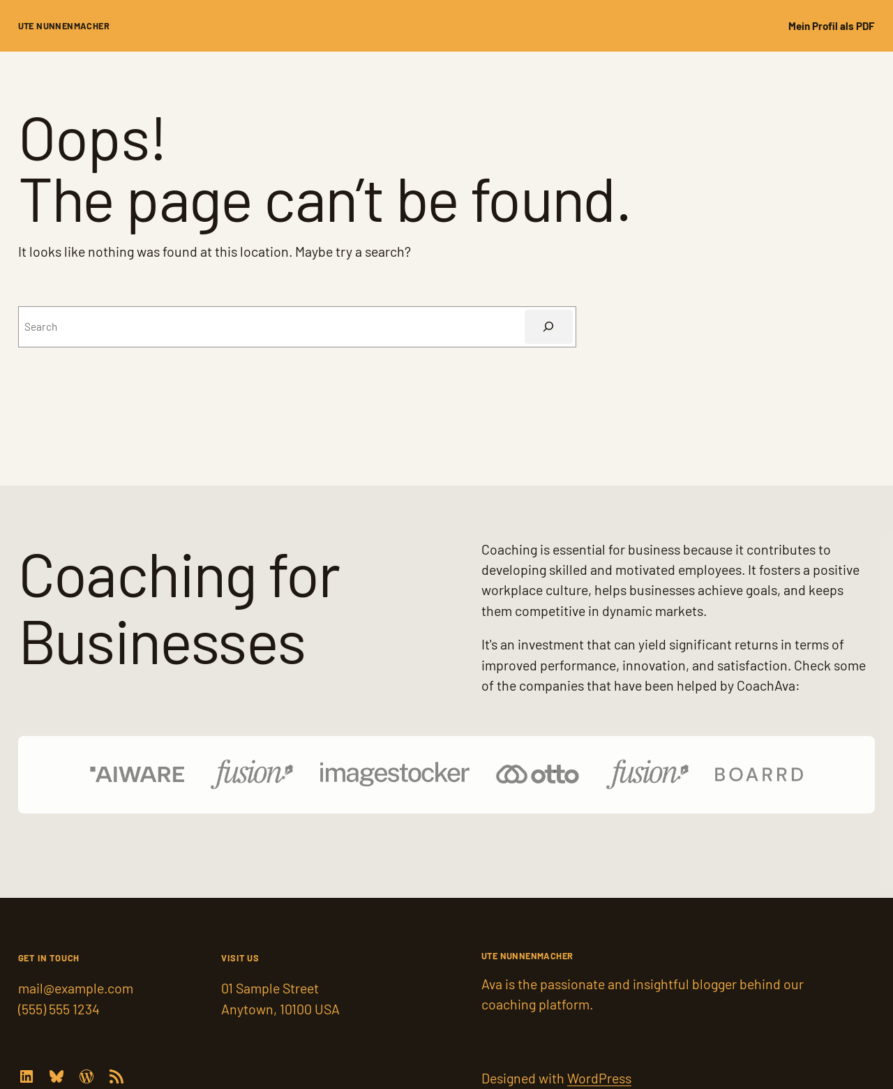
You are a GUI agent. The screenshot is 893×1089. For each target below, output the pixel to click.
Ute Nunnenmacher (64, 25)
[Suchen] (549, 326)
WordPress (599, 1077)
